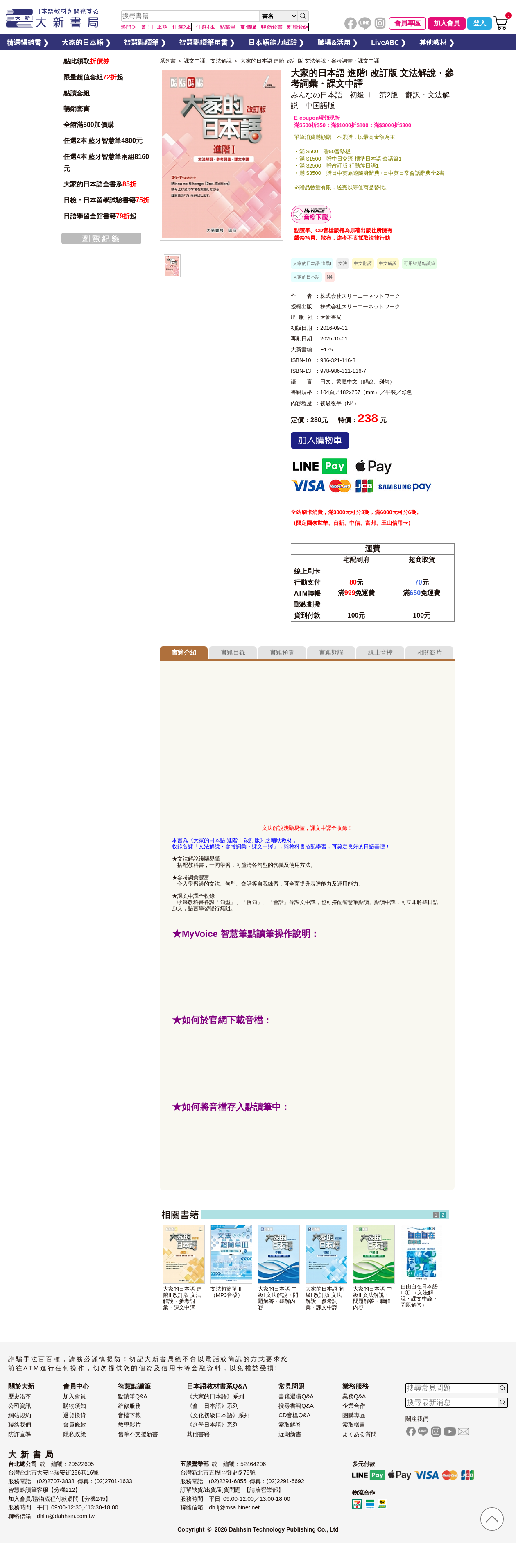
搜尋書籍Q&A (296, 1406)
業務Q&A (354, 1396)
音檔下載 (129, 1415)
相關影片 (429, 652)
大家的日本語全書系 (99, 184)
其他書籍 (198, 1434)
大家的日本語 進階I (312, 263)
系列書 (168, 61)
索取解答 (289, 1424)
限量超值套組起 (93, 77)
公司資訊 (19, 1406)
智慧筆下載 (311, 214)
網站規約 (19, 1415)
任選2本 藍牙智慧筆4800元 (103, 140)
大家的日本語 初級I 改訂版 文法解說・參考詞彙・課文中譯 (325, 1298)
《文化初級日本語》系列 (218, 1415)
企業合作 (353, 1406)
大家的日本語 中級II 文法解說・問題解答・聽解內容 (372, 1298)
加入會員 (447, 23)
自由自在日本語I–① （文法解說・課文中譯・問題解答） (419, 1295)
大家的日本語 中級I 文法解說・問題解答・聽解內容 (278, 1298)
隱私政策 (74, 1434)
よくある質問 (359, 1434)
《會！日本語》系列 (212, 1406)
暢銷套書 (76, 108)
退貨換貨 (74, 1415)
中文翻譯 (363, 263)
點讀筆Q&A (132, 1396)
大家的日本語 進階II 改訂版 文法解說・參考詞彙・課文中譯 (182, 1298)
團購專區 (353, 1415)
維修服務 (129, 1406)
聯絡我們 (19, 1424)
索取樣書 (353, 1424)
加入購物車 (320, 440)
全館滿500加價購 (89, 124)
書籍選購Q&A (296, 1396)
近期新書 (289, 1434)
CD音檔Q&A (294, 1415)
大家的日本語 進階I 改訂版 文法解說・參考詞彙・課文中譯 (310, 61)
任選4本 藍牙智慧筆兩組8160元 (106, 162)
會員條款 (74, 1424)
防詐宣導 (19, 1434)
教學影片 (129, 1424)
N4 (330, 276)
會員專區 (407, 23)
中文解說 (388, 263)
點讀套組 (76, 93)
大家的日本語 (306, 276)
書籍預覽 (282, 652)
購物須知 (74, 1406)
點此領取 (86, 61)
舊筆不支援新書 (138, 1434)
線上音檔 (380, 652)
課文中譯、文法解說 (208, 61)
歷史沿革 (19, 1396)
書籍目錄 (233, 652)
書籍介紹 (184, 652)
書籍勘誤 (331, 652)
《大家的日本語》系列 (215, 1396)
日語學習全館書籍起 (99, 216)
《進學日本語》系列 (212, 1424)
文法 (342, 263)
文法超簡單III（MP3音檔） (226, 1292)
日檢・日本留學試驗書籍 (106, 200)
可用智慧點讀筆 (419, 263)
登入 (479, 23)
